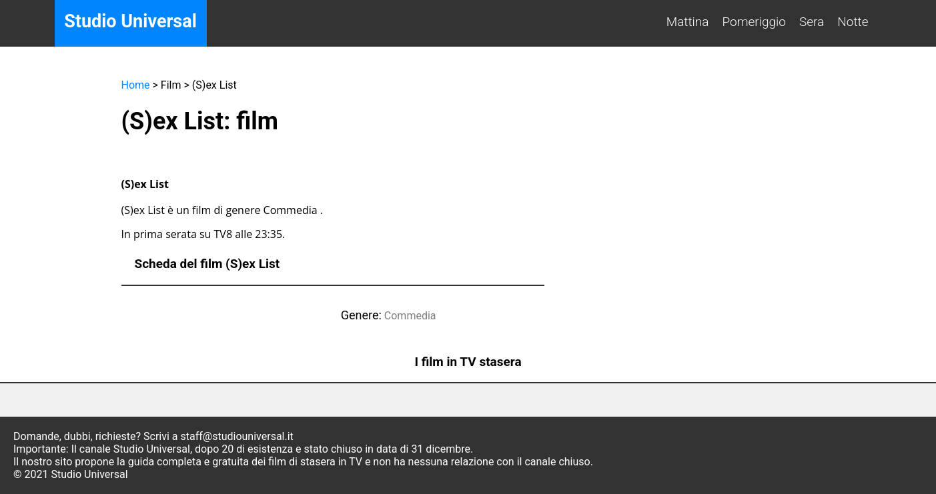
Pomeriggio (754, 21)
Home (135, 85)
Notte (852, 21)
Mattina (687, 21)
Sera (811, 21)
